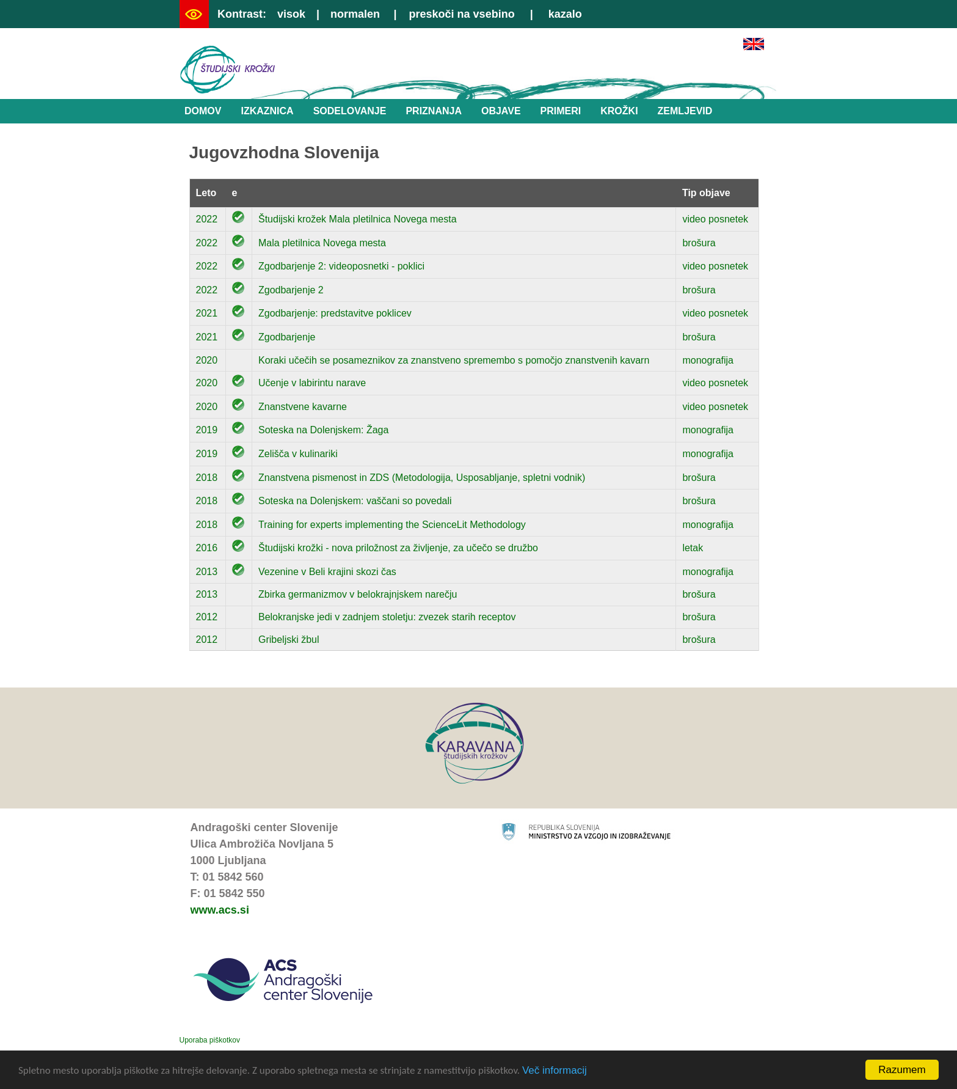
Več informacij (554, 1071)
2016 (207, 548)
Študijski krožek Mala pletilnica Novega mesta (357, 219)
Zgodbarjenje (286, 337)
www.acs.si (220, 910)
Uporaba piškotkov (210, 1040)
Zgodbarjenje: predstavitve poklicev (335, 313)
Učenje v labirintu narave (312, 383)
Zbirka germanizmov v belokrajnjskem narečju (357, 594)
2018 (207, 477)
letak (692, 548)
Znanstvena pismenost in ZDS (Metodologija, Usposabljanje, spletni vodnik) (421, 477)
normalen (355, 14)
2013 (207, 571)
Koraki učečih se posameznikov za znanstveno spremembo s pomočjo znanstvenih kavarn (453, 360)
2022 (207, 219)
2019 (207, 430)
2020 (207, 360)
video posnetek (715, 219)
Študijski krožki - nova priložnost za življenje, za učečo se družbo (398, 548)
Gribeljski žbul (288, 639)
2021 (207, 313)
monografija (707, 360)
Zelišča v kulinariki (298, 454)
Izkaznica (267, 111)
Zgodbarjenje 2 (291, 290)
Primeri (560, 111)
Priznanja (434, 111)
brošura (698, 243)
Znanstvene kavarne (302, 407)
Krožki (619, 111)
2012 (207, 617)
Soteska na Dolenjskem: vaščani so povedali (355, 501)
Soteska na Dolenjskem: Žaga (323, 430)
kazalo (565, 14)
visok (291, 14)
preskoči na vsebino (462, 14)
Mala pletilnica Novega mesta (322, 243)
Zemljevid (685, 111)
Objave (501, 111)
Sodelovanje (350, 111)
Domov (202, 111)
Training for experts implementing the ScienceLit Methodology (392, 524)
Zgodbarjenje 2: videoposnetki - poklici (341, 266)
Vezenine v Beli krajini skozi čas (327, 571)
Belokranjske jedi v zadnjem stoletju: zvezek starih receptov (387, 617)
